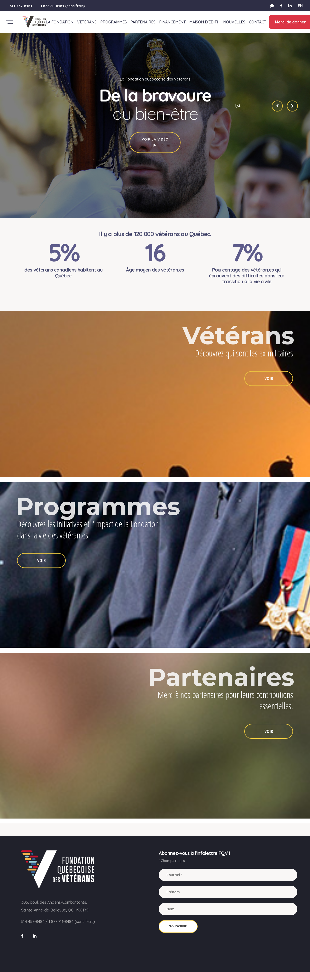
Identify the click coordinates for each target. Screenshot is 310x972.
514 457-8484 (21, 6)
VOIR (268, 378)
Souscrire (178, 926)
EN (300, 5)
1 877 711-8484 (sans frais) (63, 6)
